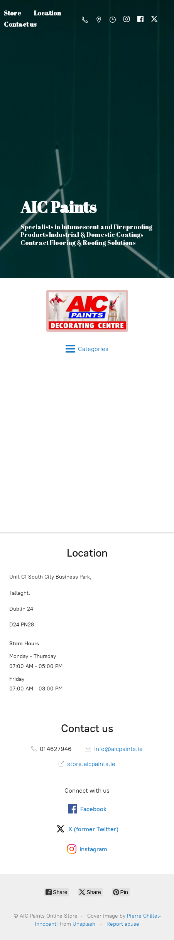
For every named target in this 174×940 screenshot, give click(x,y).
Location (47, 13)
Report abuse (122, 924)
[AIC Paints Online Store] (87, 311)
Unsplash (84, 924)
